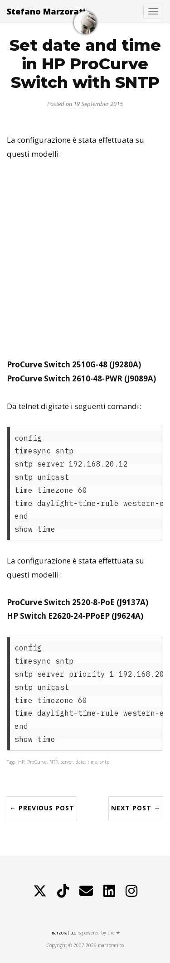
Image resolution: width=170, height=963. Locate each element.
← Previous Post (42, 808)
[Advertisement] (85, 259)
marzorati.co (63, 932)
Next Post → (135, 808)
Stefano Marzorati (46, 11)
